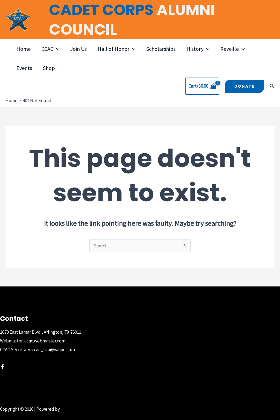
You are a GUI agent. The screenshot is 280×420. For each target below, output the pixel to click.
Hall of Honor (116, 48)
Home (23, 48)
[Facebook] (2, 366)
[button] (56, 48)
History (197, 48)
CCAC (50, 48)
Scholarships (161, 48)
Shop (49, 67)
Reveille (232, 48)
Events (24, 67)
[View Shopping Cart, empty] (202, 86)
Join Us (78, 48)
